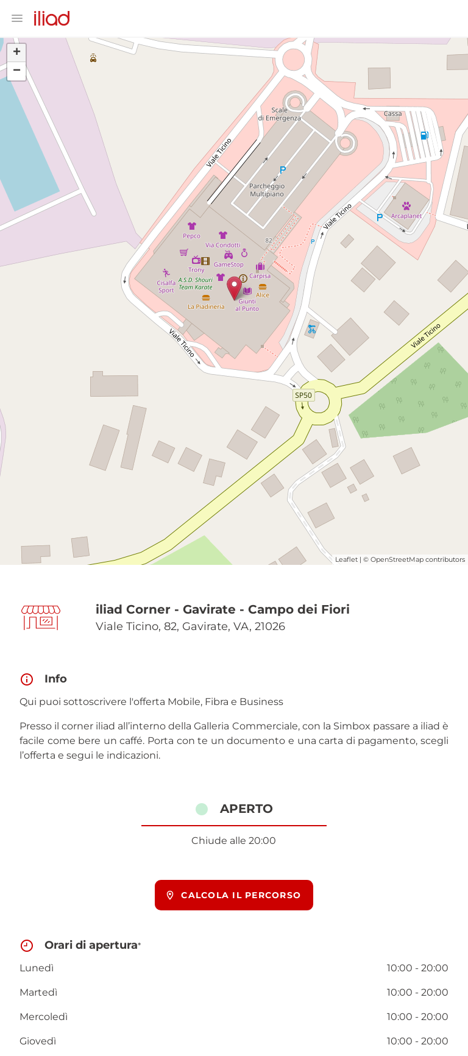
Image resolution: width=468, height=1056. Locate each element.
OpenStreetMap (397, 559)
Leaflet (346, 559)
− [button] (17, 71)
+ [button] (17, 53)
